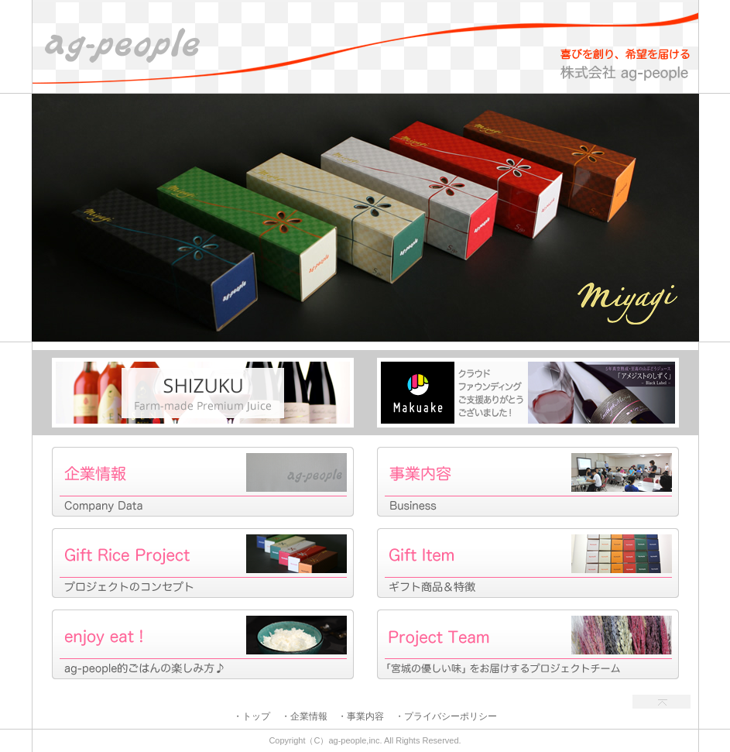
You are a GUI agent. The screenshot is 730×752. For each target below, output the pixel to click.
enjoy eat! (203, 644)
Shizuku (203, 392)
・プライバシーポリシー (446, 716)
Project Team (528, 644)
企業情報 (203, 481)
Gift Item (528, 563)
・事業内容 (361, 716)
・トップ (251, 716)
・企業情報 (304, 716)
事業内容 (528, 481)
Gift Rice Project (203, 563)
